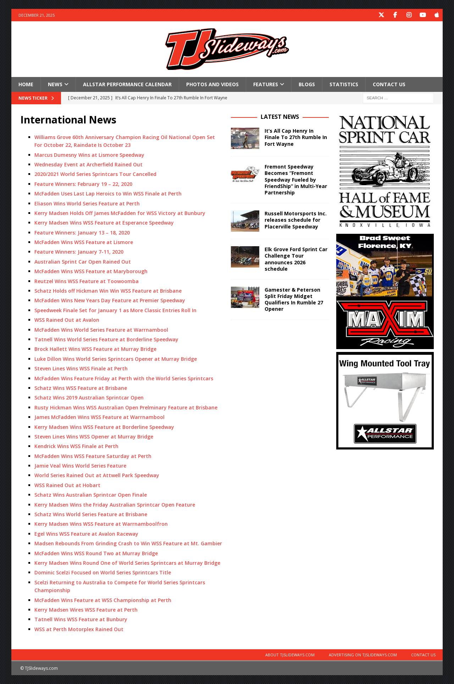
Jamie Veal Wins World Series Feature (80, 465)
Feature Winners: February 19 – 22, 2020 (83, 184)
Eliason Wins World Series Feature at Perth (87, 203)
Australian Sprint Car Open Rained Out (82, 261)
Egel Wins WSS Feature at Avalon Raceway (86, 533)
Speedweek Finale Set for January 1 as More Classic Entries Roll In (115, 310)
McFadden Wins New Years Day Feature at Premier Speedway (109, 300)
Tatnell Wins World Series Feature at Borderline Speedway (106, 339)
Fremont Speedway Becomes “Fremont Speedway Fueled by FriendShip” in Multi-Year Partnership (296, 179)
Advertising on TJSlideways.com (363, 654)
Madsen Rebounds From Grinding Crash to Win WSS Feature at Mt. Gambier (128, 543)
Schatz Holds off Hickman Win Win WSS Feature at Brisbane (108, 290)
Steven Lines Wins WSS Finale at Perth (81, 368)
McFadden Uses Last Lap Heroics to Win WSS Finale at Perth (108, 193)
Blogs (307, 84)
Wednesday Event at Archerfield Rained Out (88, 164)
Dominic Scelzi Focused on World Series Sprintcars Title (102, 572)
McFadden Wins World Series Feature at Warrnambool (101, 329)
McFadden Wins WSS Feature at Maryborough (91, 271)
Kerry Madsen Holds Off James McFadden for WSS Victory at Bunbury (119, 213)
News (55, 84)
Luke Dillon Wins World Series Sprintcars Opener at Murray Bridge (115, 358)
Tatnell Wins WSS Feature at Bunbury (80, 619)
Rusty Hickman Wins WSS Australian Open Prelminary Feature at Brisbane (125, 407)
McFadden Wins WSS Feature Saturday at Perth (92, 456)
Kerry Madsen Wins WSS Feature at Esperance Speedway (104, 222)
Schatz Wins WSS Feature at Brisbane (80, 388)
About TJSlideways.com (290, 654)
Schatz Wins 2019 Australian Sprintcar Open (89, 397)
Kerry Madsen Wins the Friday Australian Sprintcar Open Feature (114, 504)
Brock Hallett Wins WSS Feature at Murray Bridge (95, 349)
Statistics (344, 84)
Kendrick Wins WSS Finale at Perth (76, 446)
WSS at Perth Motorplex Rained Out (78, 629)
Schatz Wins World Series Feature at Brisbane (90, 514)
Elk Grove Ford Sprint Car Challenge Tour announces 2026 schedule (296, 259)
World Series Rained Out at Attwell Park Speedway (96, 475)
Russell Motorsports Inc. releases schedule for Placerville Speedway (296, 220)
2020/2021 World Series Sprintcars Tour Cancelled (95, 174)
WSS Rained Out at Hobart (67, 485)
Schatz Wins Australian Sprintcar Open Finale (90, 494)
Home (25, 84)
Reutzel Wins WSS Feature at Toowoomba (86, 281)
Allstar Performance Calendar (127, 84)
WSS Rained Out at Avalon (66, 319)
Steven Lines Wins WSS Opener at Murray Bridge (93, 436)
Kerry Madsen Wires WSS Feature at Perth (86, 609)
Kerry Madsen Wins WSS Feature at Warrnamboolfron (101, 523)
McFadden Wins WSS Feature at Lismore (83, 242)
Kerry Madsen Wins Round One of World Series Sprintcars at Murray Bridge (127, 562)
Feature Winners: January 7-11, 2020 (78, 251)
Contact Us (389, 84)
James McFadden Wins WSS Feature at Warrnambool (99, 417)
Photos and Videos (212, 84)
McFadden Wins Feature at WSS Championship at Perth (102, 600)
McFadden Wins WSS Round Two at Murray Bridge (96, 553)
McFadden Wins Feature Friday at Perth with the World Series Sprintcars (123, 378)
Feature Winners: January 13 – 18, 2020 (82, 232)
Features (265, 84)
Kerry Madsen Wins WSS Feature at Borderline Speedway (104, 427)
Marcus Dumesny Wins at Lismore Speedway (89, 154)
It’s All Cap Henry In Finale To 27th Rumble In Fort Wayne (296, 137)
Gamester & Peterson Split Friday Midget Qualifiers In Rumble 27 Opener (294, 299)
